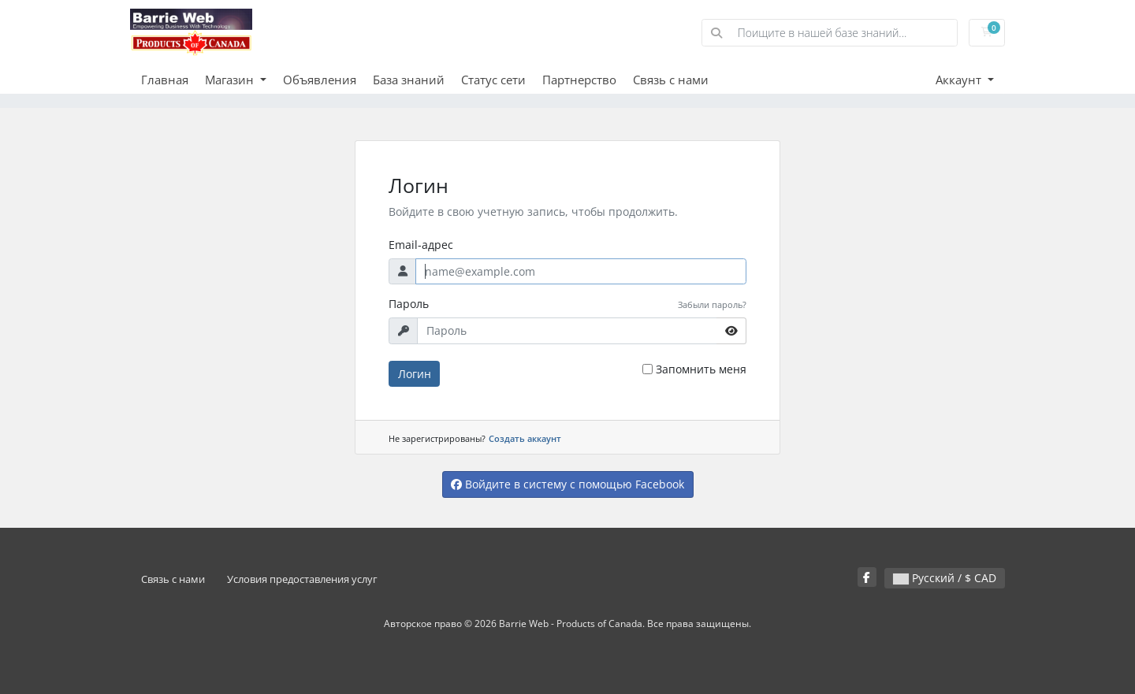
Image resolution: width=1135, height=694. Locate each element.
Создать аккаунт (525, 438)
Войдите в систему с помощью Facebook (567, 484)
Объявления (319, 79)
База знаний (409, 79)
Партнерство (579, 79)
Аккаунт (960, 79)
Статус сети (493, 79)
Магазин (231, 79)
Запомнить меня (701, 369)
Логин (414, 373)
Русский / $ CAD (944, 577)
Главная (164, 79)
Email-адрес (421, 244)
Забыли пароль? (712, 304)
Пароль (409, 303)
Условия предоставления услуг (302, 579)
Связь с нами (671, 79)
